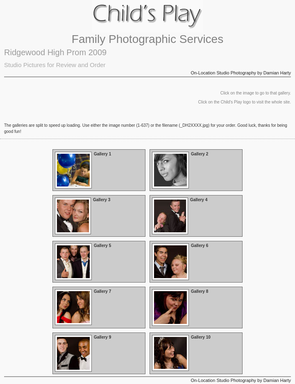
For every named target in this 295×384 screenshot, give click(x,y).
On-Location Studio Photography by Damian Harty (241, 72)
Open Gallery (99, 170)
